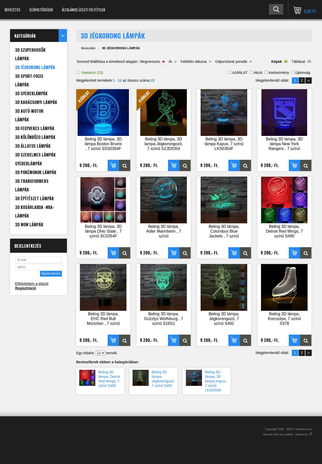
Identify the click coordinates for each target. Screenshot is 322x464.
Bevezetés (12, 9)
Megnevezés (150, 62)
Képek (276, 62)
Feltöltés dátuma (194, 62)
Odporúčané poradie (231, 62)
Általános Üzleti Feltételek (83, 9)
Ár (170, 62)
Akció (258, 73)
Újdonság (302, 73)
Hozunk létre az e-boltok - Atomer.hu (287, 434)
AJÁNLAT (240, 73)
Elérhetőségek (41, 9)
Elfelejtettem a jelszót (31, 284)
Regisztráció (25, 288)
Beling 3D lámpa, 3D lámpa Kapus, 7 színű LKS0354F (216, 381)
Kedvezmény (279, 73)
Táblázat (298, 62)
